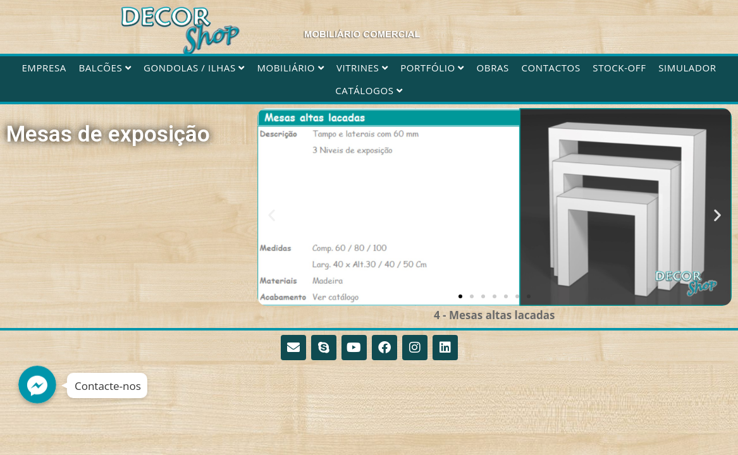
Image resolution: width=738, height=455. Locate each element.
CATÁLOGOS (368, 90)
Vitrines (362, 67)
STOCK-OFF (619, 67)
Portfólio (432, 67)
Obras (493, 67)
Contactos (551, 67)
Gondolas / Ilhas (194, 67)
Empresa (44, 67)
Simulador (687, 67)
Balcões (104, 67)
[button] (272, 214)
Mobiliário (290, 67)
